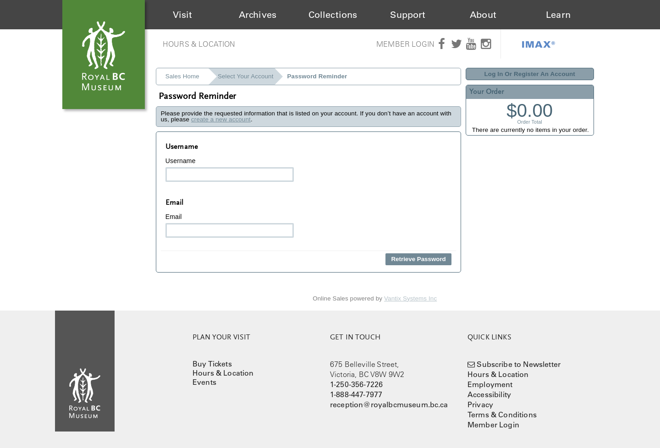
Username (229, 169)
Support (407, 14)
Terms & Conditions (502, 414)
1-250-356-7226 (356, 384)
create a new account (221, 119)
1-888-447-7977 (356, 394)
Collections (333, 14)
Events (204, 382)
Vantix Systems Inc (410, 298)
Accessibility (489, 394)
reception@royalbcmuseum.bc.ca (389, 404)
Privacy (480, 404)
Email (229, 225)
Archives (257, 14)
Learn (558, 14)
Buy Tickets (212, 363)
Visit (182, 14)
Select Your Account (246, 76)
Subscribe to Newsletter (519, 364)
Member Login (405, 44)
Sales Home (182, 76)
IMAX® (539, 44)
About (483, 14)
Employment (490, 384)
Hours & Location (199, 44)
